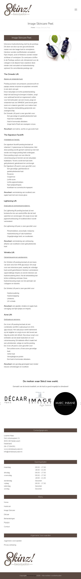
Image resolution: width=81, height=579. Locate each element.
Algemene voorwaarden (13, 541)
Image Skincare (9, 510)
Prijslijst (6, 522)
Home (33, 27)
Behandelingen (9, 518)
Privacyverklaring (10, 545)
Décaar (6, 514)
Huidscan (7, 506)
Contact (7, 527)
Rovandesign (31, 575)
